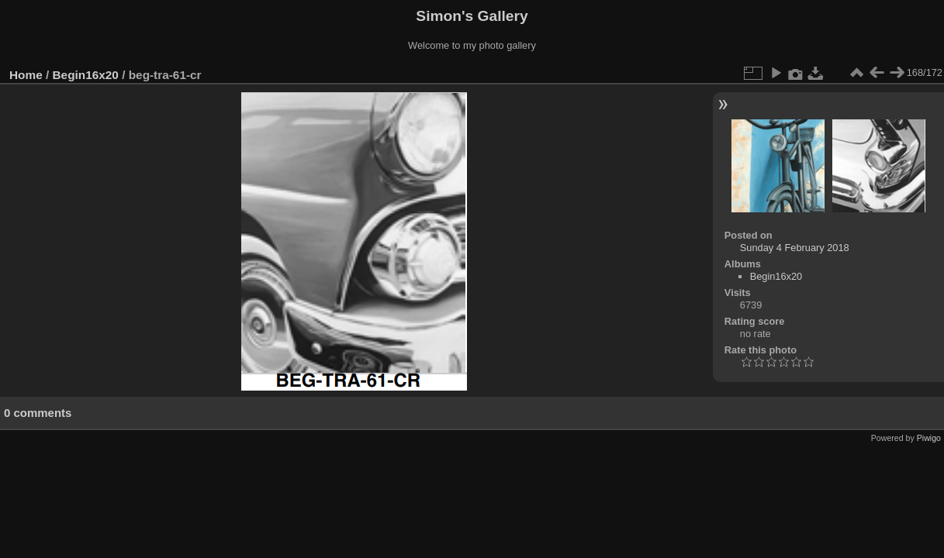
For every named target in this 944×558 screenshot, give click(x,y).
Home (26, 74)
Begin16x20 (86, 74)
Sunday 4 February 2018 (794, 247)
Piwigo (929, 438)
